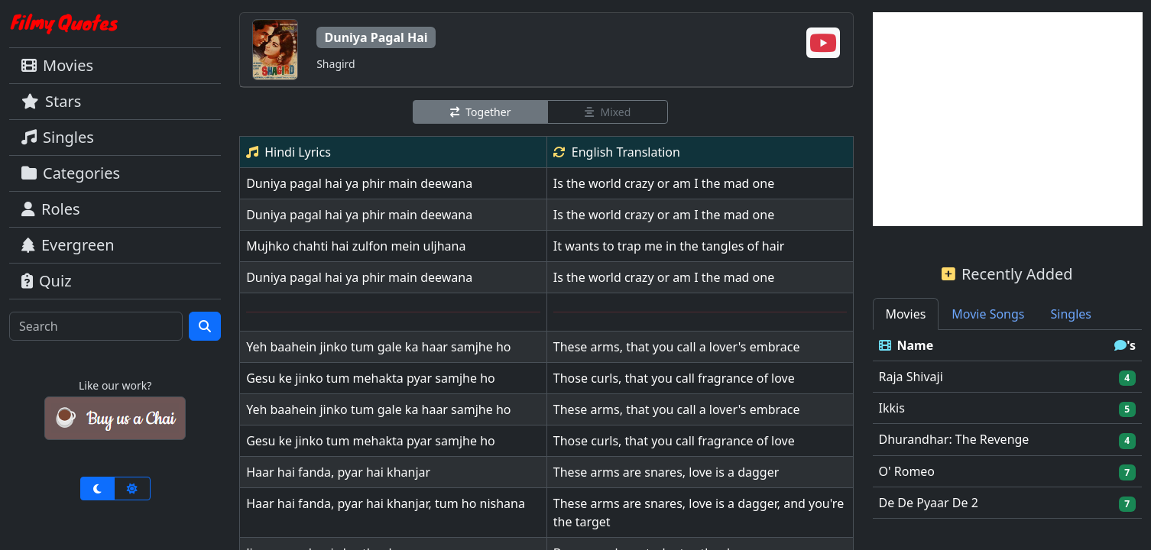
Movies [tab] (906, 314)
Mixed (608, 112)
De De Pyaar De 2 (928, 502)
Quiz (46, 280)
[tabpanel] (1008, 424)
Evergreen (68, 245)
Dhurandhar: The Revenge (954, 439)
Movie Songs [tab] (988, 314)
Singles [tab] (1071, 314)
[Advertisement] (1008, 119)
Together (480, 112)
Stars (51, 101)
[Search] (96, 326)
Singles (57, 137)
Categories (70, 173)
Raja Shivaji (911, 376)
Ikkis (892, 408)
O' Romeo (907, 471)
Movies (57, 65)
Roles (50, 209)
